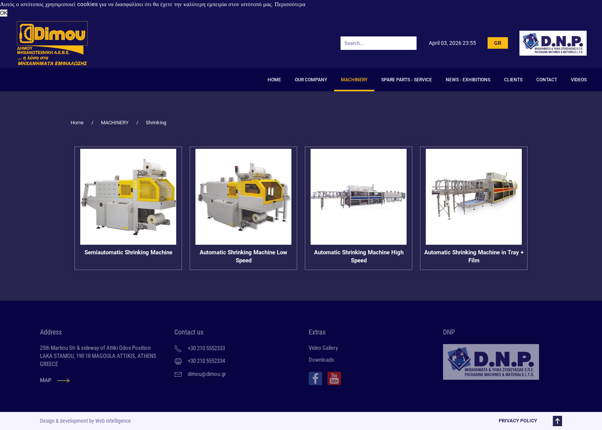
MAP (45, 380)
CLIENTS (513, 79)
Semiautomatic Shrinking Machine (128, 252)
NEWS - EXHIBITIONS (468, 79)
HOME (274, 79)
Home (77, 122)
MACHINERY (354, 79)
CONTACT (546, 79)
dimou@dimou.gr (207, 374)
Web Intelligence (112, 421)
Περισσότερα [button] (290, 4)
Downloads (321, 359)
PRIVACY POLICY (517, 420)
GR (497, 43)
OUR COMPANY (311, 79)
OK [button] (3, 13)
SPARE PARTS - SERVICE (406, 79)
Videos (579, 79)
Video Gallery (323, 347)
